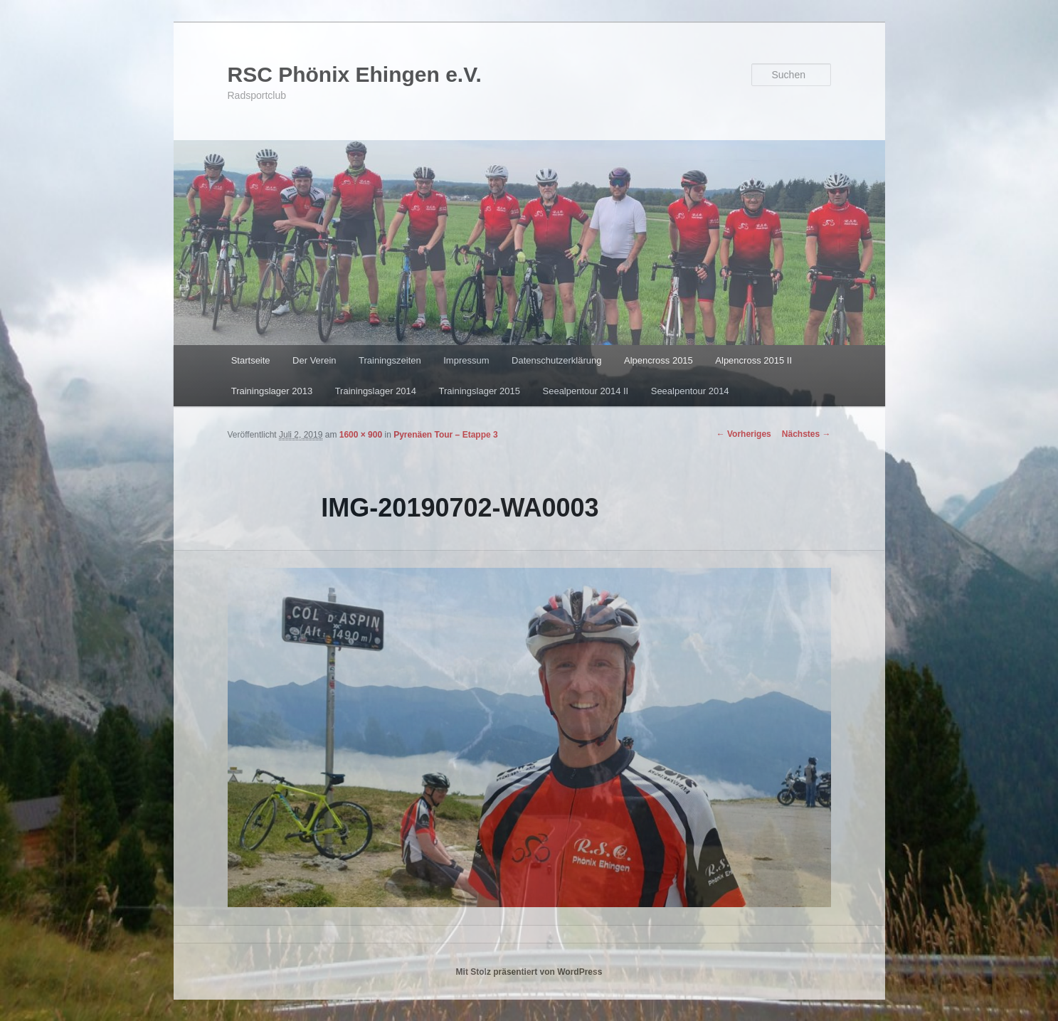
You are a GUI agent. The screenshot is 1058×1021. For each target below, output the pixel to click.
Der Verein (314, 360)
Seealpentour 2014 (690, 391)
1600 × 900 (360, 435)
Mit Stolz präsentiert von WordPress (529, 972)
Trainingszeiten (390, 360)
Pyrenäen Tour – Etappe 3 (445, 435)
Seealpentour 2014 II (586, 391)
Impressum (466, 360)
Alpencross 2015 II (753, 360)
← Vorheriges (743, 434)
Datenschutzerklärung (556, 360)
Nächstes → (806, 434)
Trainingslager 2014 (375, 391)
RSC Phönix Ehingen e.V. (355, 74)
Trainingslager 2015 (479, 391)
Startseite (250, 360)
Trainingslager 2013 (271, 391)
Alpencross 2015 (658, 360)
